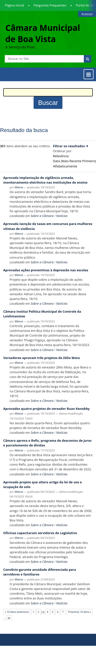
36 (8, 618)
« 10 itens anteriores (17, 612)
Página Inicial (14, 5)
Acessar (87, 14)
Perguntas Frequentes (50, 5)
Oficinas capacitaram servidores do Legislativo (40, 533)
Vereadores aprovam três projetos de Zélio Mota (41, 358)
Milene (19, 187)
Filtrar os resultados (69, 146)
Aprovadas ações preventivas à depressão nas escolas (45, 270)
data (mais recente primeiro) (74, 161)
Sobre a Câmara (42, 216)
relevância (61, 156)
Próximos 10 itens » (79, 612)
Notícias (61, 216)
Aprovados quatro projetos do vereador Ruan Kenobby (46, 408)
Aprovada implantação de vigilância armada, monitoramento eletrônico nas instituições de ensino (45, 180)
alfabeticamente (65, 166)
